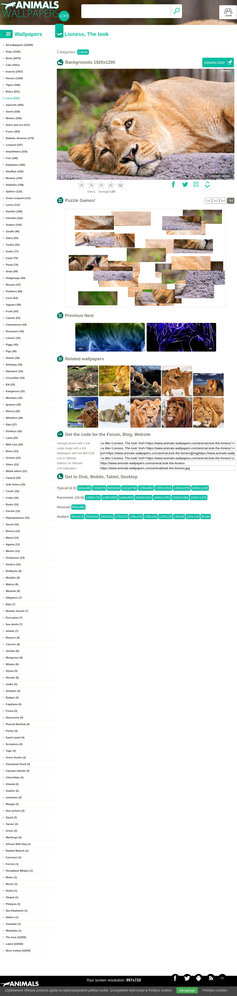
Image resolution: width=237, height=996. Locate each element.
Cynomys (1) (13, 857)
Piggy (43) (12, 344)
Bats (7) (10, 604)
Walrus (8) (12, 584)
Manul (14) (12, 537)
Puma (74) (12, 264)
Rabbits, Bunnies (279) (20, 138)
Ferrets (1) (12, 864)
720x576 (99, 488)
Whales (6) (12, 664)
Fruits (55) (12, 311)
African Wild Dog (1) (18, 844)
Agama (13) (13, 544)
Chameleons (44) (16, 324)
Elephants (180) (15, 164)
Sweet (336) (13, 111)
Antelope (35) (14, 364)
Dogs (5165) (13, 51)
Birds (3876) (13, 58)
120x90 (179, 516)
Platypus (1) (13, 904)
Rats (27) (11, 424)
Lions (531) (12, 98)
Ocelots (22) (13, 457)
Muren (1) (12, 884)
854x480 (78, 507)
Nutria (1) (11, 890)
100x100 (192, 516)
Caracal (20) (13, 477)
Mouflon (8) (13, 577)
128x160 (150, 516)
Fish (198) (12, 158)
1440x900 (126, 497)
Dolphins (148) (15, 184)
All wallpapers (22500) (19, 45)
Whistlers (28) (14, 417)
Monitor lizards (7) (17, 611)
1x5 (208, 200)
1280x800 (109, 497)
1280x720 (93, 497)
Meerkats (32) (14, 397)
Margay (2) (12, 804)
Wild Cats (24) (14, 444)
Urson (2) (11, 830)
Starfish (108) (14, 211)
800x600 (113, 488)
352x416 (77, 516)
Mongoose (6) (14, 657)
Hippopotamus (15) (17, 517)
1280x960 (146, 488)
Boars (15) (12, 504)
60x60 (205, 516)
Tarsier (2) (12, 824)
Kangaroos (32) (15, 391)
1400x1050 (182, 488)
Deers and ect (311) (18, 124)
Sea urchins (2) (15, 810)
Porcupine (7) (14, 617)
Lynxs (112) (13, 204)
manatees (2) (14, 797)
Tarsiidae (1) (13, 924)
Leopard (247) (14, 144)
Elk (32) (10, 384)
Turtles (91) (12, 244)
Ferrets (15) (13, 511)
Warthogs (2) (14, 837)
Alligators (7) (14, 597)
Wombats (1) (13, 930)
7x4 (230, 200)
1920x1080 (180, 497)
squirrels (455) (15, 104)
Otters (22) (12, 464)
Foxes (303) (13, 131)
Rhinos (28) (13, 411)
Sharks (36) (13, 357)
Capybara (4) (14, 704)
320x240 (92, 516)
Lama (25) (12, 437)
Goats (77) (12, 251)
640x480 (84, 488)
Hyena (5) (12, 670)
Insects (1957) (14, 71)
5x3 (223, 200)
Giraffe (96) (12, 231)
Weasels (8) (13, 591)
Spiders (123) (14, 191)
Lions (82, 52)
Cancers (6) (13, 644)
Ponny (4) (12, 730)
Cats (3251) (13, 64)
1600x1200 (200, 488)
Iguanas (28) (13, 404)
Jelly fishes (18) (15, 484)
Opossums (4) (14, 717)
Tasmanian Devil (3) (18, 764)
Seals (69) (12, 271)
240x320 (106, 516)
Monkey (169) (14, 178)
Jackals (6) (12, 650)
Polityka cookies (215, 990)
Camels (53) (13, 318)
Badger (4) (12, 697)
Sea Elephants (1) (17, 910)
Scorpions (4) (14, 744)
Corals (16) (12, 491)
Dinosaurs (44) (15, 331)
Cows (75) (12, 258)
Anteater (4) (13, 690)
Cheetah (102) (14, 218)
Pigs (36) (11, 351)
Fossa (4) (11, 710)
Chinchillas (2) (15, 777)
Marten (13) (13, 551)
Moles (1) (11, 877)
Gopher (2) (12, 790)
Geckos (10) (13, 564)
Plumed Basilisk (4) (18, 724)
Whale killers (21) (16, 471)
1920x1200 (198, 497)
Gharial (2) (12, 784)
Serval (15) (12, 524)
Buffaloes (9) (14, 571)
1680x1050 (162, 497)
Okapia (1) (12, 897)
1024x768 (129, 488)
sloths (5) (11, 684)
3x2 (215, 200)
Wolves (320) (14, 118)
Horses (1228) (14, 78)
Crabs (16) (12, 497)
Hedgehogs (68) (15, 278)
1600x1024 (143, 497)
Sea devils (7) (14, 624)
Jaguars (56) (13, 304)
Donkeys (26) (14, 431)
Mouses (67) (13, 284)
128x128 (165, 516)
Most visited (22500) (18, 950)
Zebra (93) (12, 238)
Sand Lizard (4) (15, 737)
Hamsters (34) (14, 371)
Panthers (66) (14, 291)
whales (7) (12, 631)
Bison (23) (12, 451)
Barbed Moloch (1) (17, 850)
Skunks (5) (12, 677)
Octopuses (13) (15, 557)
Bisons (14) (13, 531)
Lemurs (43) (13, 338)
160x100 (136, 516)
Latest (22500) (14, 943)
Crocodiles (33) (15, 377)
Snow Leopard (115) (18, 198)
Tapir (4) (11, 750)
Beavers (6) (13, 637)
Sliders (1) (12, 917)
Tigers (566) (13, 84)
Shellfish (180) (15, 171)
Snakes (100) (14, 224)
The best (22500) (16, 937)
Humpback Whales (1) (19, 870)
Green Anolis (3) (16, 757)
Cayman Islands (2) (17, 770)
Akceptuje (187, 990)
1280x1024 (163, 488)
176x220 (121, 516)
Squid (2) (11, 817)
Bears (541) (13, 91)
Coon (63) (12, 298)
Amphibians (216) (17, 151)
